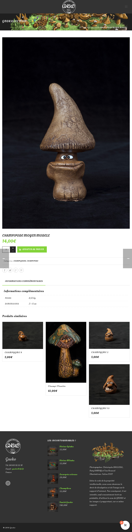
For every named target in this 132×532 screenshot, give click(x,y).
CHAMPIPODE (32, 261)
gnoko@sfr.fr (18, 468)
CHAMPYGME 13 (100, 408)
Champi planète (57, 386)
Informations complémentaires (24, 281)
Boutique (93, 28)
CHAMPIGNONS (20, 261)
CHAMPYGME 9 (13, 352)
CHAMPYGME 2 (99, 352)
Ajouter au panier (33, 249)
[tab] (23, 281)
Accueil (83, 28)
